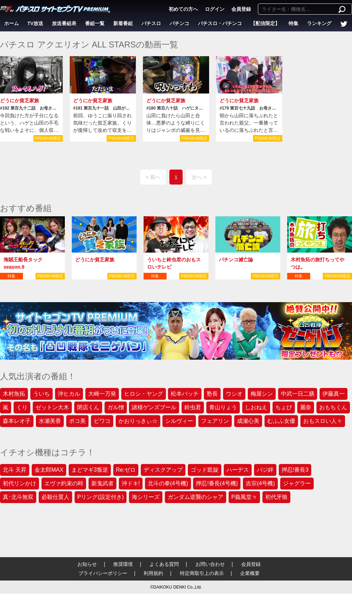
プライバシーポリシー (102, 573)
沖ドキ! (131, 483)
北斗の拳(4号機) (168, 483)
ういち (41, 394)
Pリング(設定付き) (100, 497)
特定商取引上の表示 (202, 573)
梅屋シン (262, 394)
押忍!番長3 (295, 470)
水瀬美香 (50, 421)
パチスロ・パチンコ (220, 23)
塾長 (212, 394)
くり (22, 407)
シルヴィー (179, 421)
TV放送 (36, 23)
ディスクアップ (163, 470)
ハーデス (238, 470)
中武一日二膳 (297, 394)
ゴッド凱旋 (205, 470)
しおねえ (256, 407)
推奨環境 (123, 564)
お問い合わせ (210, 564)
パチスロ (151, 23)
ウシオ (234, 394)
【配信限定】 (265, 23)
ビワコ (102, 421)
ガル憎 (115, 407)
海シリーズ (146, 497)
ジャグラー (297, 483)
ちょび (283, 407)
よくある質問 (164, 564)
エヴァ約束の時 (63, 483)
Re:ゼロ (126, 470)
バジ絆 (265, 470)
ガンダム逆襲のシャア (195, 497)
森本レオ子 (17, 421)
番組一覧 (95, 23)
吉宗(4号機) (260, 483)
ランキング (319, 23)
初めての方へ (183, 9)
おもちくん (333, 407)
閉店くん (88, 407)
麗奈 (305, 407)
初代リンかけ (19, 483)
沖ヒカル (69, 394)
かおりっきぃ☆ (138, 421)
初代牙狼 (276, 497)
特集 (293, 23)
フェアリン (215, 421)
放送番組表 (64, 23)
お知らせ (87, 564)
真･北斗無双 (18, 497)
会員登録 (241, 9)
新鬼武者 (102, 483)
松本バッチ (185, 394)
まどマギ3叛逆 (89, 470)
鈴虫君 (192, 407)
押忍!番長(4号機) (217, 483)
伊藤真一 (333, 394)
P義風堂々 (244, 497)
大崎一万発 (102, 394)
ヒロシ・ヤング (143, 394)
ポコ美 (77, 421)
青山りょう (223, 407)
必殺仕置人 (55, 497)
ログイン (214, 9)
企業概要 (250, 573)
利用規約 (153, 573)
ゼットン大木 (52, 407)
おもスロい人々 (322, 421)
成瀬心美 (248, 421)
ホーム (11, 23)
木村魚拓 (14, 394)
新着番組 (123, 23)
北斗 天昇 (14, 470)
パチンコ (179, 23)
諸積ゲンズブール (154, 407)
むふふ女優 (281, 421)
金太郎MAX (49, 470)
